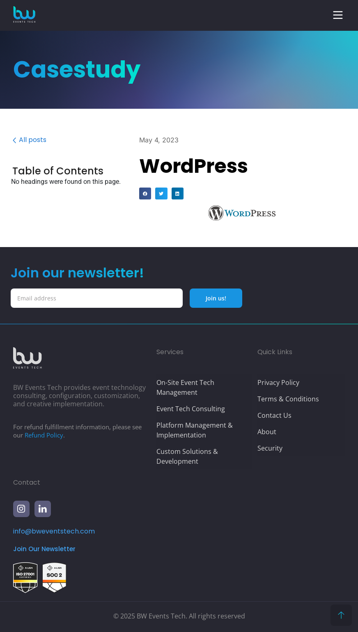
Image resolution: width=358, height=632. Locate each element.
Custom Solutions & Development (187, 456)
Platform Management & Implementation (194, 430)
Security (269, 448)
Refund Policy (44, 435)
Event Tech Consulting (190, 408)
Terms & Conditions (288, 398)
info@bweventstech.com (54, 531)
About (266, 431)
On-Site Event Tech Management (185, 387)
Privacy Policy (278, 382)
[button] (337, 15)
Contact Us (274, 415)
